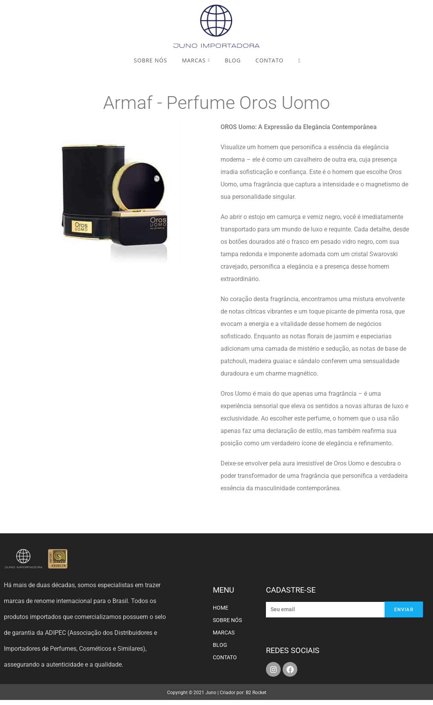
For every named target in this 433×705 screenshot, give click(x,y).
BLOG (220, 645)
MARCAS (224, 632)
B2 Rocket (256, 692)
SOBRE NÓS (227, 620)
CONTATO (225, 657)
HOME (220, 608)
